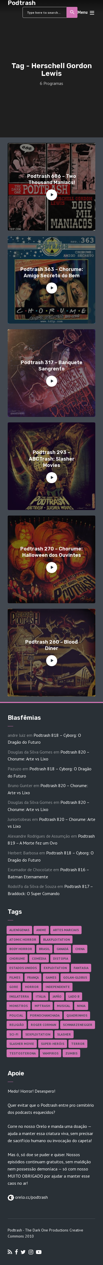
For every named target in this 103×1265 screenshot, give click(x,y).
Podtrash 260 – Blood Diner (51, 645)
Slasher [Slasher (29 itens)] (64, 1034)
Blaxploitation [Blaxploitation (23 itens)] (56, 939)
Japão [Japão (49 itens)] (57, 996)
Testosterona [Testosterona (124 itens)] (22, 1053)
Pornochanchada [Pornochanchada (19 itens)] (45, 1015)
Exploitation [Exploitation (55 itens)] (55, 968)
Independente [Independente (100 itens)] (58, 987)
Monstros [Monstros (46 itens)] (18, 1006)
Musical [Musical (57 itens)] (63, 1006)
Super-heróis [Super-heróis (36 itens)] (52, 1044)
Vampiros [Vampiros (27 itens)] (51, 1053)
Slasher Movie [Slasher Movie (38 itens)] (21, 1044)
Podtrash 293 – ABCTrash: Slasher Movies (51, 458)
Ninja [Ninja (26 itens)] (81, 1006)
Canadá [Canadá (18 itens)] (62, 949)
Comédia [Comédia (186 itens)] (39, 958)
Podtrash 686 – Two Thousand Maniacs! (51, 179)
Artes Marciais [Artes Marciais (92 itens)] (66, 930)
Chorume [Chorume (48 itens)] (17, 958)
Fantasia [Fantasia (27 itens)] (81, 968)
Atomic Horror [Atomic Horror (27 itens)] (22, 939)
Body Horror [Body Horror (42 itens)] (20, 949)
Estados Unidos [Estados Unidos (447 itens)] (23, 968)
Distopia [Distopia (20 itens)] (60, 958)
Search (72, 12)
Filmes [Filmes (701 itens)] (14, 977)
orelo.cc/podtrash (31, 1197)
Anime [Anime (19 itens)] (41, 930)
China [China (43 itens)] (80, 949)
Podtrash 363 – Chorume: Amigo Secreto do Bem (51, 272)
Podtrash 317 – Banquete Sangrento (51, 365)
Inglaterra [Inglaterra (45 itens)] (19, 996)
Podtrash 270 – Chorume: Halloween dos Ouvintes (51, 552)
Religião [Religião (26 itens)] (16, 1025)
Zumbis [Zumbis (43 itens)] (71, 1053)
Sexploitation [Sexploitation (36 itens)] (37, 1034)
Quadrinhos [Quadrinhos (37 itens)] (76, 1015)
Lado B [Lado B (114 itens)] (73, 996)
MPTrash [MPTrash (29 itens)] (42, 1006)
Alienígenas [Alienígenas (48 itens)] (19, 930)
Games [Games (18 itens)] (51, 977)
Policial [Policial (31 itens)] (16, 1015)
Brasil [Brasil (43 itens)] (44, 949)
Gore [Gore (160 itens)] (13, 987)
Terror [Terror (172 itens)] (78, 1044)
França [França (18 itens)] (33, 977)
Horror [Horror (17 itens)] (32, 987)
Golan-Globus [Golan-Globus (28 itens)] (75, 977)
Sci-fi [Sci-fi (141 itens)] (13, 1034)
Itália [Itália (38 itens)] (41, 996)
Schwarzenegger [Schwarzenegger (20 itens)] (77, 1025)
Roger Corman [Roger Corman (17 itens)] (43, 1025)
